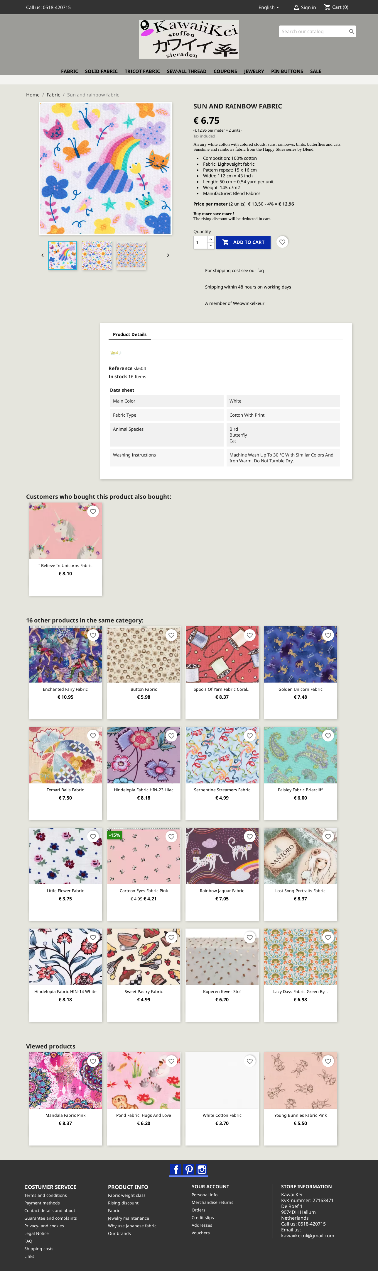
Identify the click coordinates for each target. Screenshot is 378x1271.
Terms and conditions (47, 1195)
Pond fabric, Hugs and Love (147, 1111)
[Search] (317, 35)
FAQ (30, 1240)
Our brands (121, 1233)
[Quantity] (200, 239)
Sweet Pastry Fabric (148, 987)
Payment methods (44, 1202)
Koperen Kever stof (229, 987)
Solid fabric (101, 75)
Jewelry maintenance (130, 1218)
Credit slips (204, 1217)
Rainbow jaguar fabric (229, 887)
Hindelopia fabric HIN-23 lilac (148, 786)
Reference (56, 366)
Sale (315, 75)
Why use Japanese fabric (134, 1225)
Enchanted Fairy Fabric (66, 686)
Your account (212, 1186)
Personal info (206, 1194)
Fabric (69, 75)
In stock (53, 374)
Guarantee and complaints (52, 1218)
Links (31, 1256)
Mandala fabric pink (67, 1111)
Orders (200, 1209)
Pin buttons (287, 75)
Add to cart (243, 240)
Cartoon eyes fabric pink (148, 887)
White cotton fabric (228, 1111)
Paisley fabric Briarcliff (309, 786)
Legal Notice (38, 1233)
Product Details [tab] (65, 332)
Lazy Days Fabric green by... (309, 987)
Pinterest (189, 1166)
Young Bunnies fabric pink (310, 1111)
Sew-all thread (187, 75)
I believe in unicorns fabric (67, 562)
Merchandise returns (214, 1202)
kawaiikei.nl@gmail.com (313, 1235)
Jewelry (254, 75)
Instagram (202, 1166)
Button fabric (147, 686)
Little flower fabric (66, 887)
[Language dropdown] (270, 7)
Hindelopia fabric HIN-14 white (67, 987)
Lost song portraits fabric (310, 887)
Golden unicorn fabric (310, 686)
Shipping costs (40, 1248)
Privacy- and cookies (46, 1225)
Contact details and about (51, 1210)
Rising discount (125, 1202)
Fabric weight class (128, 1195)
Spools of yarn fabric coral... (228, 686)
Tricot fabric (142, 75)
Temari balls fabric (66, 786)
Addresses (203, 1225)
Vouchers (202, 1232)
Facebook (176, 1166)
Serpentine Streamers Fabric (228, 786)
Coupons (225, 75)
